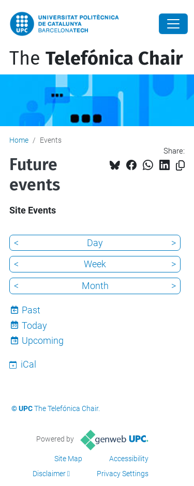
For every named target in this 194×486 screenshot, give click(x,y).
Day (95, 242)
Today (34, 325)
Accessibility (128, 458)
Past (31, 310)
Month (95, 285)
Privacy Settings (122, 473)
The (96, 58)
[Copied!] (180, 166)
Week (95, 264)
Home (18, 140)
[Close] (173, 23)
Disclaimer (49, 473)
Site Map (68, 458)
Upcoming (43, 340)
